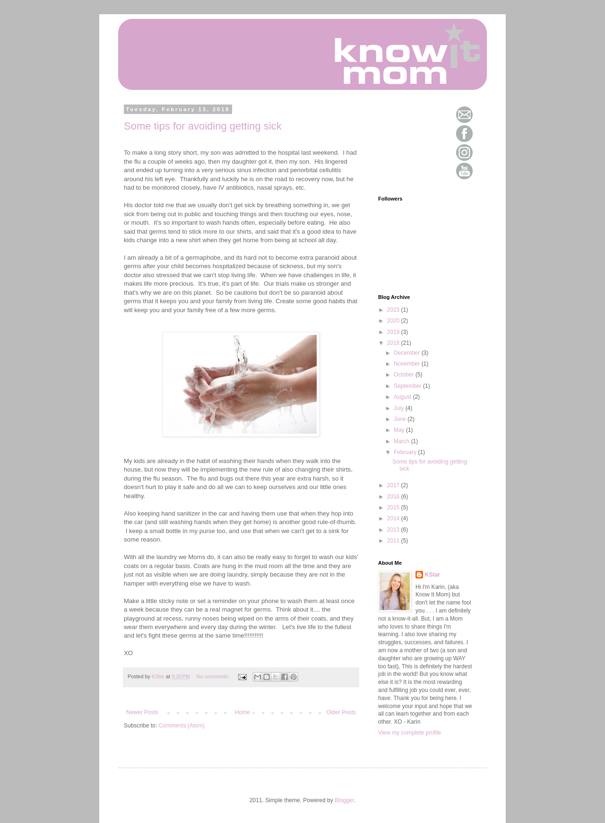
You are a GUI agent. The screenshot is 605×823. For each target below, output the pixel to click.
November (408, 363)
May (400, 430)
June (400, 419)
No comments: (214, 676)
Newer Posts (142, 712)
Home (242, 712)
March (402, 441)
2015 (394, 507)
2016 (394, 496)
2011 (394, 540)
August (403, 397)
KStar (432, 574)
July (400, 408)
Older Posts (341, 712)
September (408, 386)
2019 (394, 332)
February (406, 452)
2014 (394, 518)
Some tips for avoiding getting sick (203, 126)
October (404, 374)
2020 (394, 320)
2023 (394, 309)
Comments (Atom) (181, 725)
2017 (394, 485)
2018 (394, 343)
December (408, 353)
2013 (394, 529)
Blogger (344, 800)
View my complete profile (409, 732)
